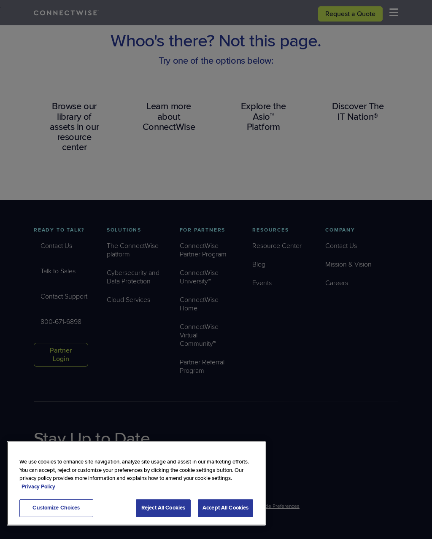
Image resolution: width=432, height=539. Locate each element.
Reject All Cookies (163, 507)
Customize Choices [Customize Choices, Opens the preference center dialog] (56, 507)
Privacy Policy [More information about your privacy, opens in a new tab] (38, 486)
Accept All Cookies (225, 507)
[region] (136, 483)
